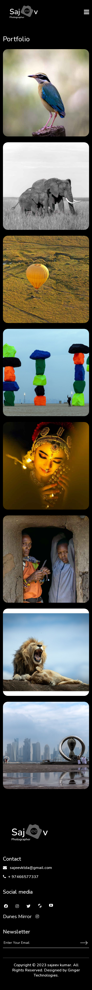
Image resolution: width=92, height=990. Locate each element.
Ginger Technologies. (57, 973)
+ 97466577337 (21, 876)
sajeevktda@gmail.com (27, 867)
